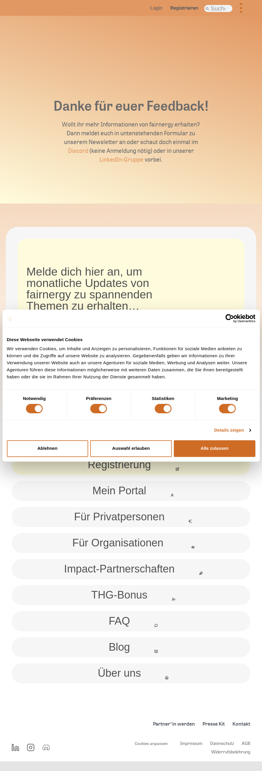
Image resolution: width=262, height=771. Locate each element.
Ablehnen (48, 448)
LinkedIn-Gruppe (121, 159)
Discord (78, 151)
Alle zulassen (215, 448)
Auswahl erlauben (131, 448)
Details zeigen (229, 430)
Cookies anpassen (150, 753)
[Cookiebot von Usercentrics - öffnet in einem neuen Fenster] (229, 318)
